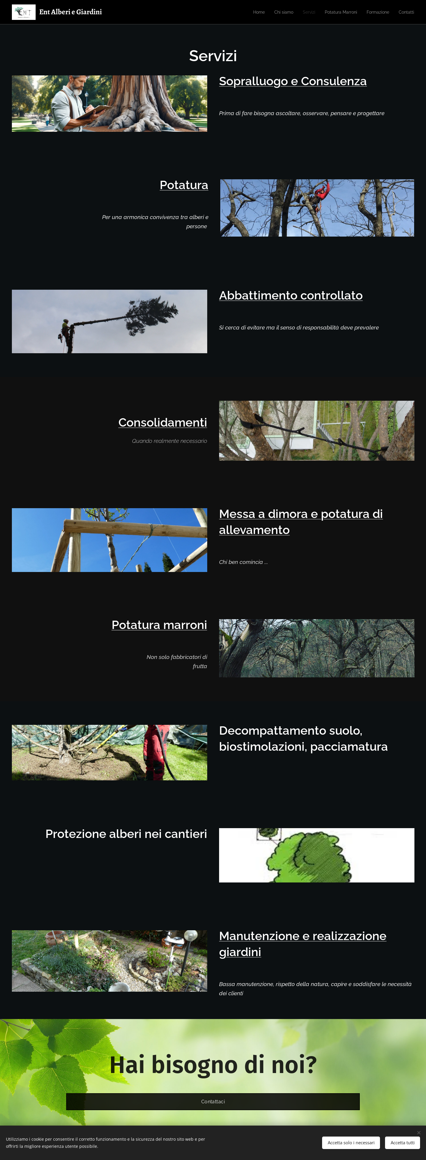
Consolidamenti (162, 422)
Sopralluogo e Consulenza (293, 81)
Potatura (184, 185)
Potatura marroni (159, 625)
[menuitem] (249, 12)
